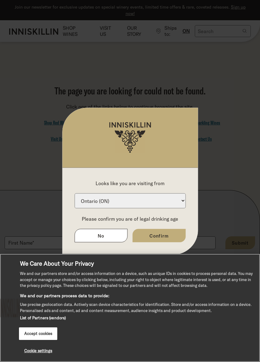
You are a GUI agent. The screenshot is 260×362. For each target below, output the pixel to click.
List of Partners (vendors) (43, 317)
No (101, 235)
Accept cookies (38, 333)
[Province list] (130, 200)
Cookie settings (38, 350)
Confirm (159, 235)
